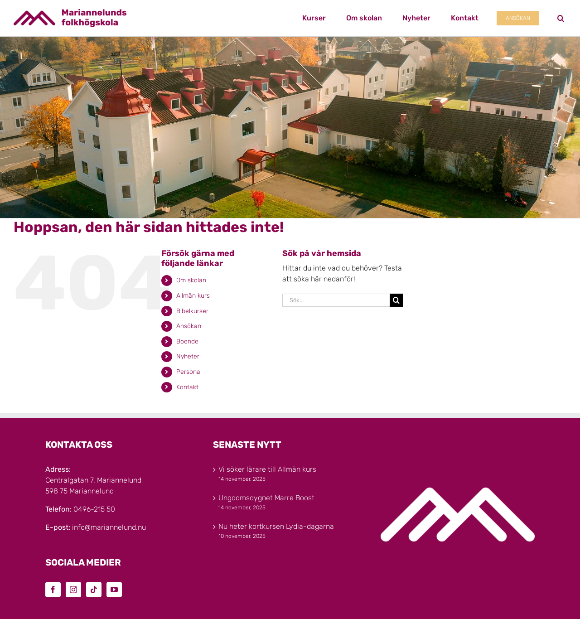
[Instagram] (73, 589)
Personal (189, 372)
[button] (560, 18)
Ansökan (188, 326)
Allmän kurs (193, 296)
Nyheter (187, 356)
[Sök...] (336, 300)
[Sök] (396, 300)
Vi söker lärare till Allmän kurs (267, 469)
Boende (187, 341)
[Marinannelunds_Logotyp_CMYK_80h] (70, 12)
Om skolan (191, 280)
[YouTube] (114, 589)
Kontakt (187, 387)
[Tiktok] (94, 589)
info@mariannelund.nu (109, 527)
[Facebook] (53, 589)
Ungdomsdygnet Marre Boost (266, 497)
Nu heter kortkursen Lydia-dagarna (276, 526)
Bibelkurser (192, 311)
